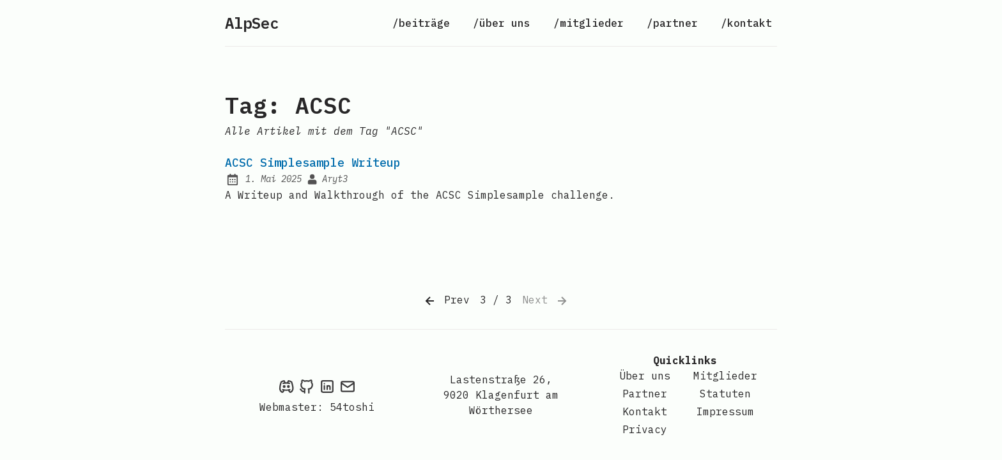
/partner (672, 23)
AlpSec (252, 23)
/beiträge (421, 23)
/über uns (501, 23)
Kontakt (644, 411)
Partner (644, 393)
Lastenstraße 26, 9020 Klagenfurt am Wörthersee (501, 395)
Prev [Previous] (446, 301)
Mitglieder (725, 375)
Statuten (725, 393)
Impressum (725, 411)
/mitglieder (588, 23)
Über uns (644, 375)
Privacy (644, 429)
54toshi (352, 407)
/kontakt (746, 23)
